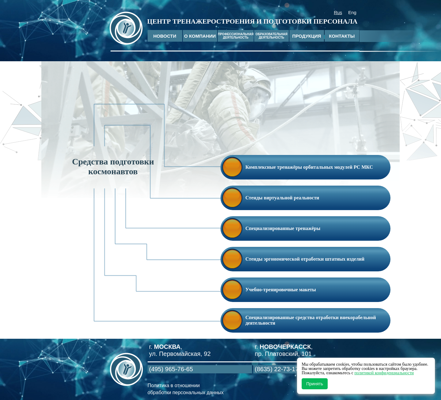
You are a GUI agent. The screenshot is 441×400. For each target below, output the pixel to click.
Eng (352, 12)
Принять (314, 383)
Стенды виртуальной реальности (282, 197)
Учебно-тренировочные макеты (280, 289)
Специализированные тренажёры (282, 228)
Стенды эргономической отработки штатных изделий (304, 259)
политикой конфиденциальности (384, 373)
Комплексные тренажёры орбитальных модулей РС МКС (309, 167)
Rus (338, 12)
